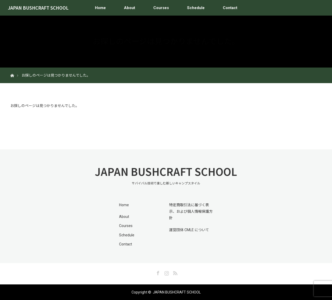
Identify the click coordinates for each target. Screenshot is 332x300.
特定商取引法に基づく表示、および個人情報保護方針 (191, 211)
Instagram (166, 272)
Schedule (196, 7)
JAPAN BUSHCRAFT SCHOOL (38, 7)
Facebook (157, 272)
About (129, 7)
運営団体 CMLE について (189, 230)
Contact (230, 7)
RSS (174, 272)
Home (100, 7)
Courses (161, 7)
